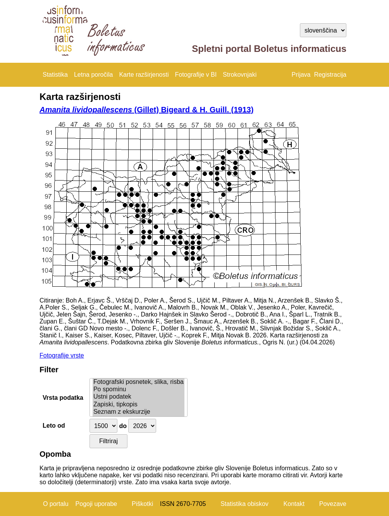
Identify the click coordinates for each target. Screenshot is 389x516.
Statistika (55, 74)
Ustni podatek (138, 397)
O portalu (56, 504)
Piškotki (142, 504)
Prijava (301, 74)
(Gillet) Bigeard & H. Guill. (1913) (146, 109)
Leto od (54, 425)
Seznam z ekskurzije (138, 412)
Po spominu (138, 389)
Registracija (330, 74)
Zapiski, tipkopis (138, 404)
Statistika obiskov (244, 504)
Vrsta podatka (63, 397)
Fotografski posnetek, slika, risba (138, 382)
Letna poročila (93, 74)
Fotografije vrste (62, 355)
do (123, 426)
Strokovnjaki (239, 74)
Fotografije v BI (196, 74)
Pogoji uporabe (96, 504)
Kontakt (294, 504)
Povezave (332, 504)
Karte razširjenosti (144, 74)
